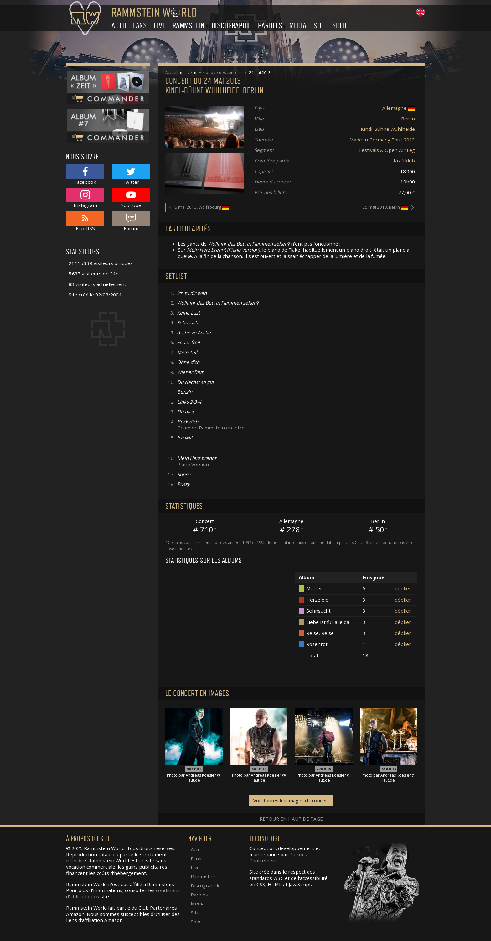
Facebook (85, 174)
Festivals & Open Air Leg (387, 150)
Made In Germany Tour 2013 (382, 139)
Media (297, 25)
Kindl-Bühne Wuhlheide (388, 129)
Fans (140, 25)
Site (319, 25)
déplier (403, 588)
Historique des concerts (220, 72)
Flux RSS (85, 221)
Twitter (131, 174)
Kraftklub (404, 160)
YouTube (131, 198)
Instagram (85, 198)
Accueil (171, 72)
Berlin (408, 118)
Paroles (270, 25)
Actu (118, 25)
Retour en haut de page (291, 819)
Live (159, 25)
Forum (131, 221)
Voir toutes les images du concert (291, 800)
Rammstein (188, 25)
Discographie (231, 25)
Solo (339, 25)
